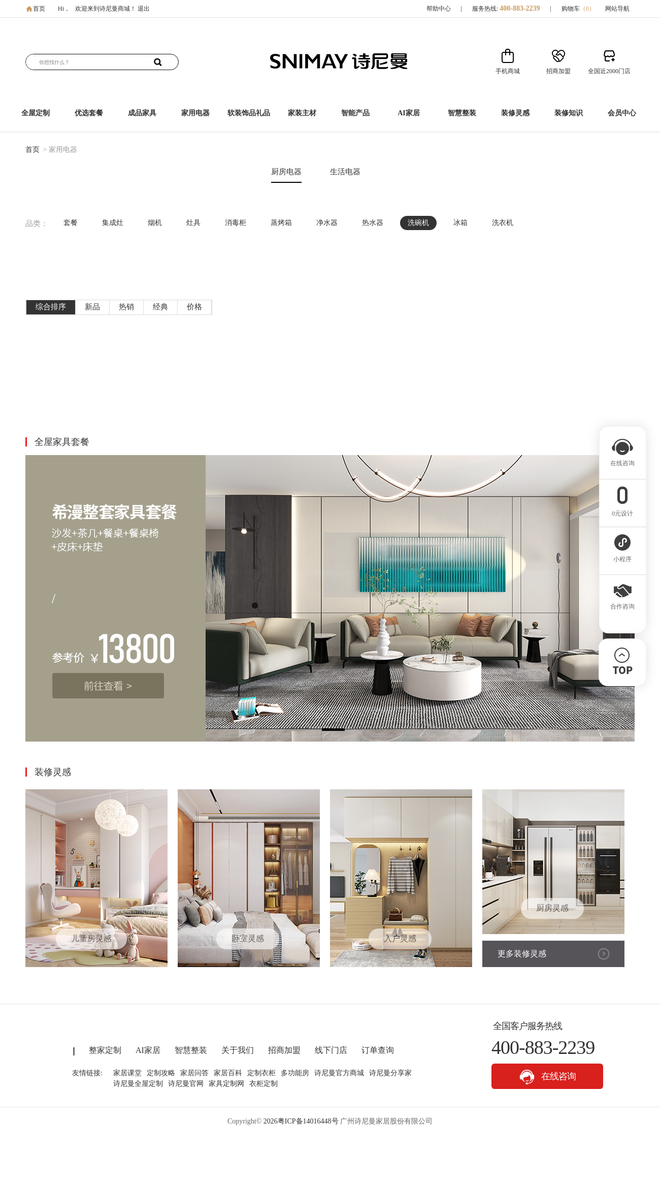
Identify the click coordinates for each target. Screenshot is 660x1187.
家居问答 (194, 1073)
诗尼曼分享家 (390, 1073)
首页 (39, 8)
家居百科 (228, 1073)
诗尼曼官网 (186, 1083)
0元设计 (622, 510)
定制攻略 (161, 1073)
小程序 (622, 556)
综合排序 (51, 307)
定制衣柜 (261, 1073)
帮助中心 (438, 8)
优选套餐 (89, 113)
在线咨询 (547, 1077)
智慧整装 (462, 113)
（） (587, 8)
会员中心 (622, 113)
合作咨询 (622, 603)
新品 (92, 307)
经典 (160, 307)
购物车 (578, 8)
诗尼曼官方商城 (339, 1073)
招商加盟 (284, 1050)
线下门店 (331, 1050)
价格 (194, 307)
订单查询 (377, 1050)
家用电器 (195, 113)
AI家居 (409, 113)
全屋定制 (35, 113)
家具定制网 (226, 1083)
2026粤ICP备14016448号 (301, 1121)
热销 (126, 307)
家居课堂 (127, 1073)
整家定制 (105, 1050)
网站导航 (617, 8)
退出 (144, 8)
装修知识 (568, 113)
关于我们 (237, 1050)
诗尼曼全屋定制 (138, 1083)
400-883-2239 (520, 8)
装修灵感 (515, 113)
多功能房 (295, 1073)
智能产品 (355, 113)
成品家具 (142, 113)
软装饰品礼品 (248, 113)
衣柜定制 (263, 1083)
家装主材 (302, 113)
